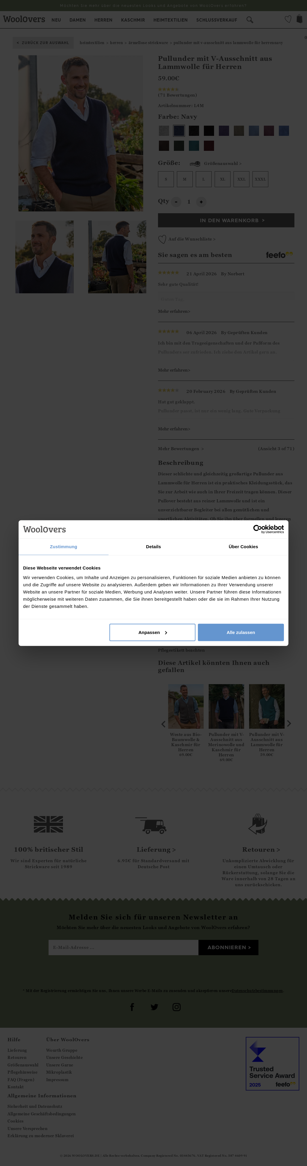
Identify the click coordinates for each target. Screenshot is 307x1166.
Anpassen (153, 632)
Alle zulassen (241, 632)
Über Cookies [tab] (243, 546)
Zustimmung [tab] (63, 546)
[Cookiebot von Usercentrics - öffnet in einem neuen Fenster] (257, 529)
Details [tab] (153, 546)
